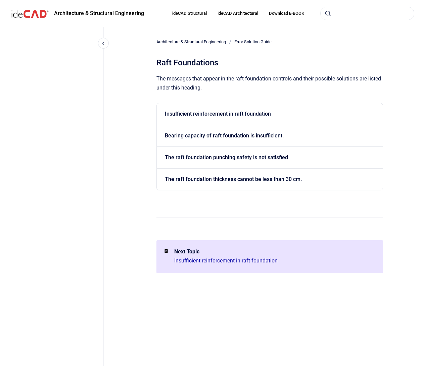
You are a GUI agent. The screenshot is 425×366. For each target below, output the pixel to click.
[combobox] (367, 13)
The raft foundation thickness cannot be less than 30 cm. (233, 179)
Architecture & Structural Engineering (99, 13)
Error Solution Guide (253, 41)
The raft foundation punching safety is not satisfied (226, 157)
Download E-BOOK (286, 13)
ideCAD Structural (189, 13)
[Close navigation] (103, 43)
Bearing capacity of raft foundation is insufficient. (224, 135)
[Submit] (328, 13)
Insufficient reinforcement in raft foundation (218, 114)
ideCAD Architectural (238, 13)
